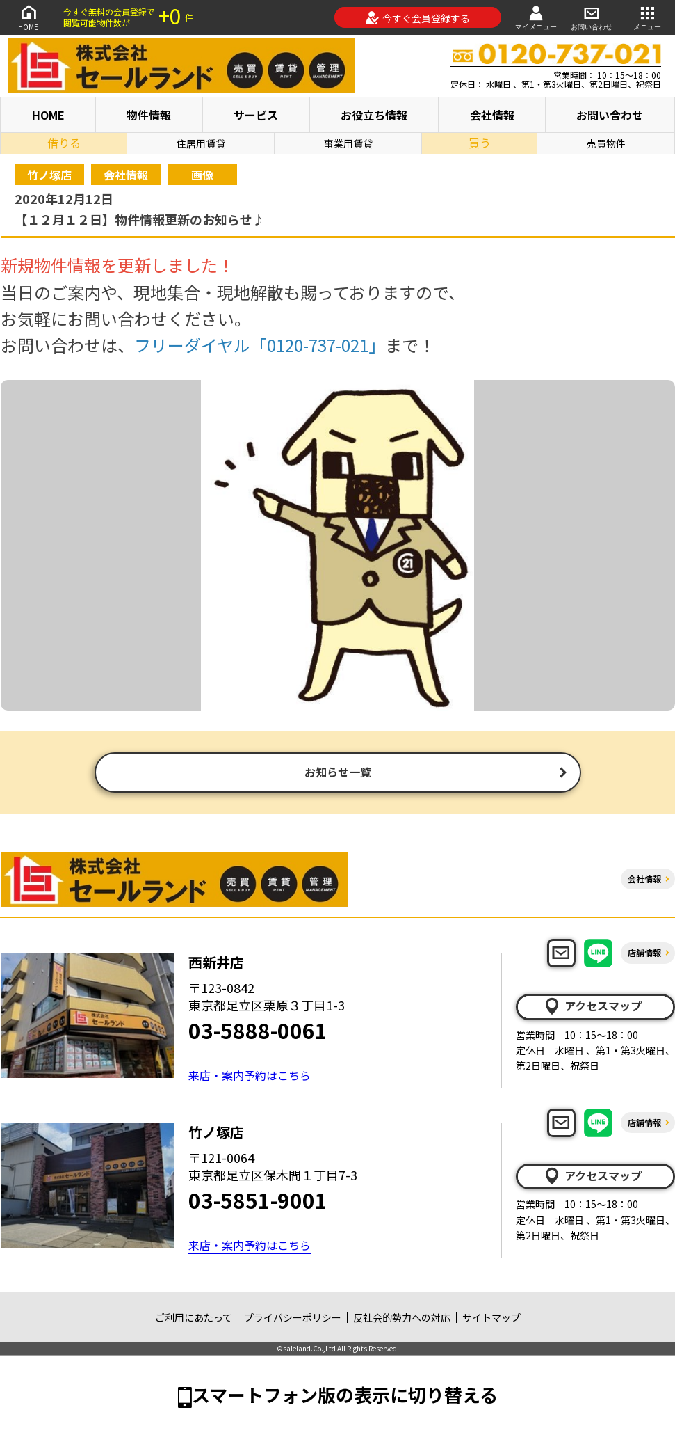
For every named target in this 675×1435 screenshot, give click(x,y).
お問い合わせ (591, 17)
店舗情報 (644, 954)
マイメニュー (536, 17)
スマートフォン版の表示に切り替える (345, 1396)
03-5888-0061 (257, 1031)
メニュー (647, 17)
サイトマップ (491, 1319)
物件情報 (149, 114)
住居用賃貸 (201, 143)
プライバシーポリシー (292, 1319)
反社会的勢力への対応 (401, 1319)
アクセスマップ (592, 1008)
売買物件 (606, 143)
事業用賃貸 (348, 143)
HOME (28, 17)
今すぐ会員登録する (417, 18)
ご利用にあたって (193, 1319)
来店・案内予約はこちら (249, 1076)
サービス (256, 114)
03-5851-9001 (257, 1201)
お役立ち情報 (374, 114)
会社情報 (492, 114)
